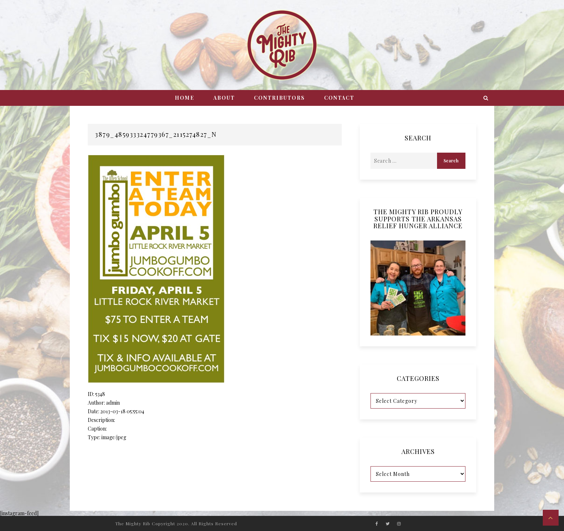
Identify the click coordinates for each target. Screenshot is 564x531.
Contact (339, 97)
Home (184, 97)
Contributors (279, 97)
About (224, 97)
